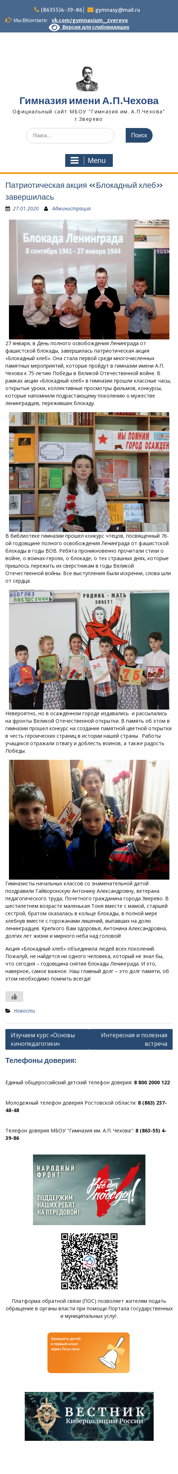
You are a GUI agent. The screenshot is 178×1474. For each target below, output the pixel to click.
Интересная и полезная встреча (134, 1039)
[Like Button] (14, 996)
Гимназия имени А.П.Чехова (89, 100)
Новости (24, 1010)
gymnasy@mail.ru (117, 10)
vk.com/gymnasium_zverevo (90, 20)
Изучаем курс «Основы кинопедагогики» (43, 1039)
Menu (88, 160)
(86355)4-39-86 (61, 10)
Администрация (71, 208)
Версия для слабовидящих (89, 27)
